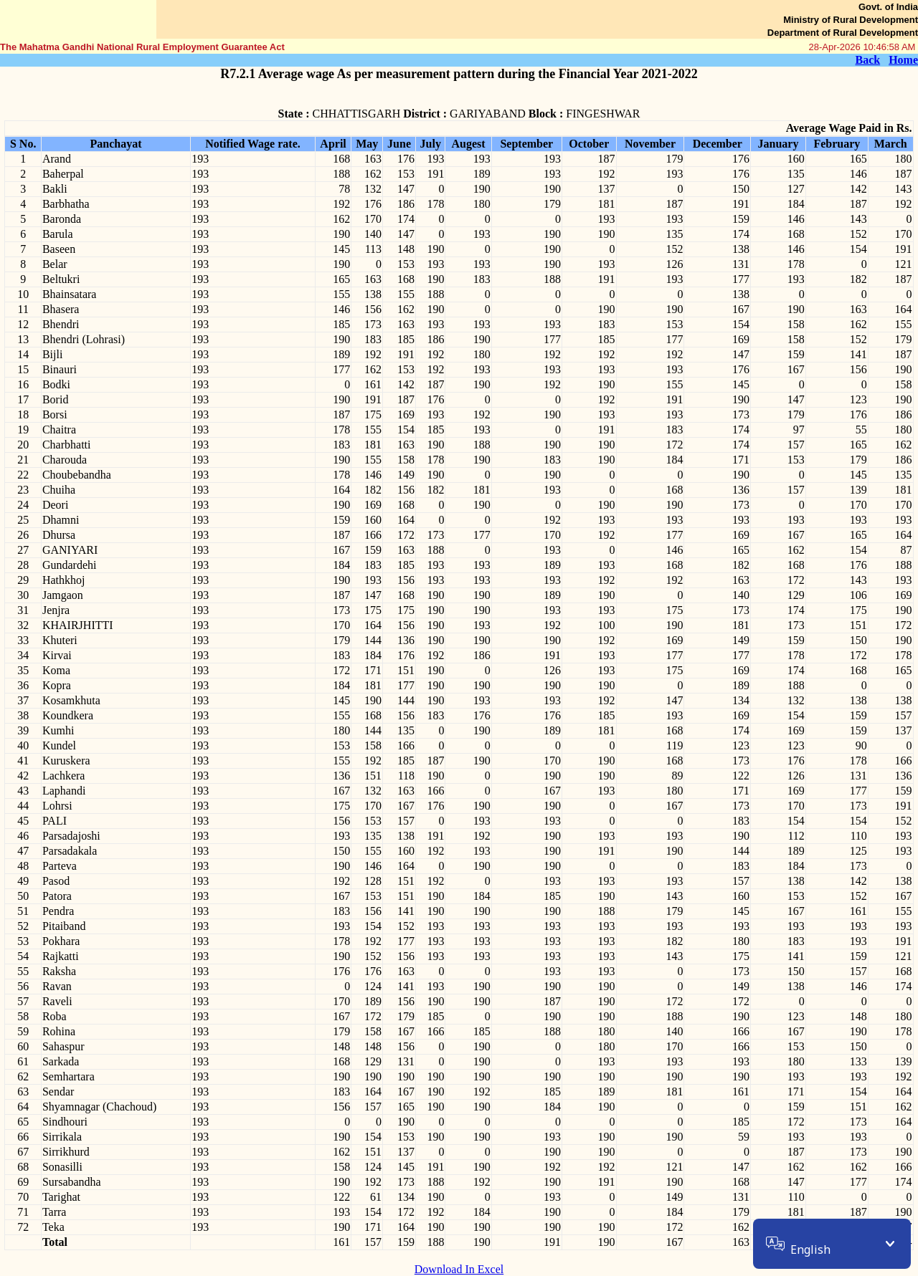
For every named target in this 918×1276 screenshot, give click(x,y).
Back (867, 60)
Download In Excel (459, 1269)
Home (903, 60)
